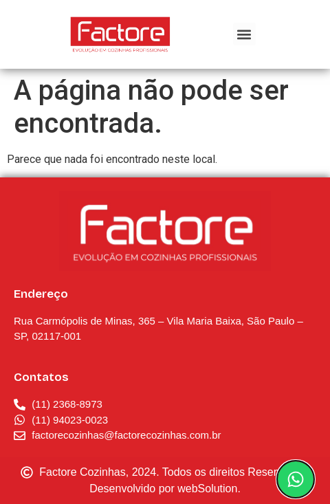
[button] (244, 34)
